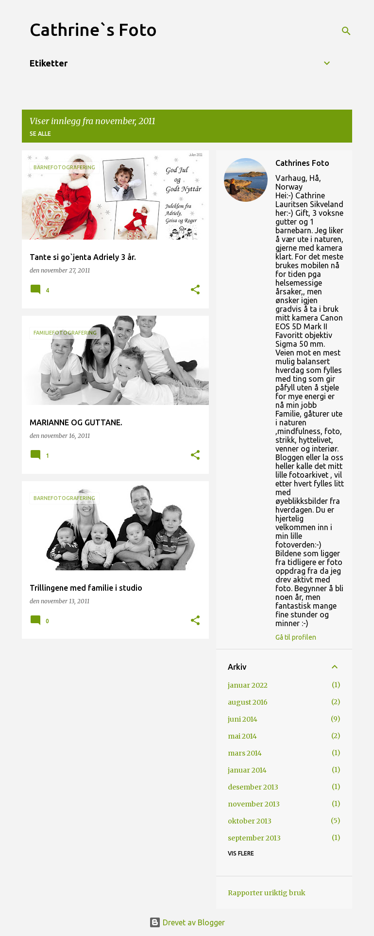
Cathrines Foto (302, 163)
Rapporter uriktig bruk (267, 892)
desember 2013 (253, 787)
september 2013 (254, 838)
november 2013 (254, 804)
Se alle (40, 133)
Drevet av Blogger (187, 922)
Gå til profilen (295, 637)
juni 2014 (242, 719)
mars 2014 (245, 753)
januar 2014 (247, 770)
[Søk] (346, 31)
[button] (195, 290)
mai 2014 (242, 736)
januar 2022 (248, 685)
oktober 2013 (250, 821)
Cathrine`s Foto (93, 29)
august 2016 (248, 702)
